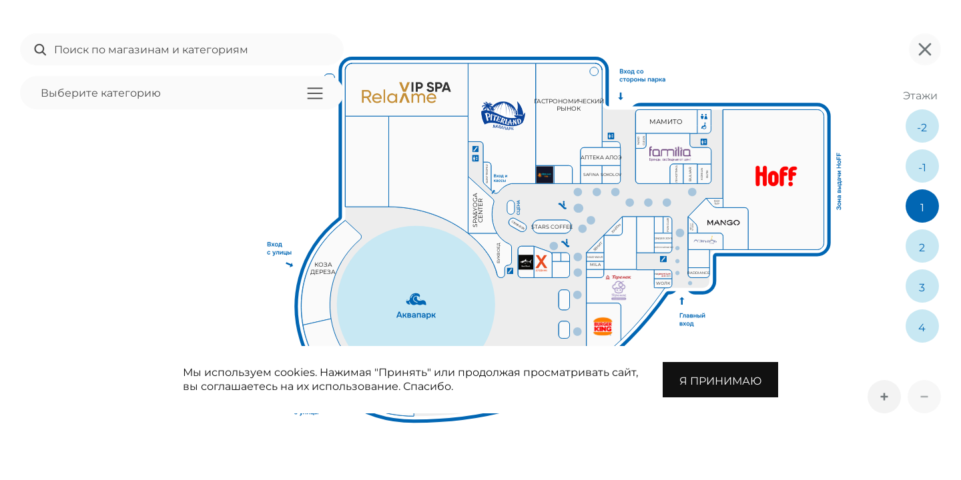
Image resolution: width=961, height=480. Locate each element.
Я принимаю (720, 381)
